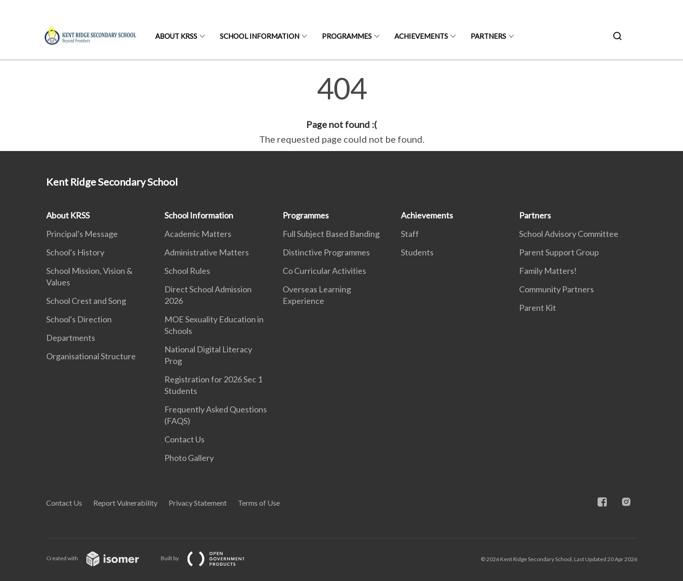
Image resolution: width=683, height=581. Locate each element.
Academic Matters (197, 234)
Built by (210, 558)
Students (417, 252)
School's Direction (79, 319)
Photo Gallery (189, 458)
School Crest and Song (86, 301)
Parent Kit (537, 308)
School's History (75, 252)
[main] (341, 109)
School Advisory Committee (568, 234)
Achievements (421, 36)
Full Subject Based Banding (331, 234)
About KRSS (176, 36)
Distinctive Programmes (326, 252)
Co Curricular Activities (324, 271)
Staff (410, 234)
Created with (100, 558)
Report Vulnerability (125, 502)
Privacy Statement (198, 502)
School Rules (187, 271)
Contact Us (184, 439)
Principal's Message (82, 234)
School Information (259, 36)
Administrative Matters (206, 252)
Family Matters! (548, 271)
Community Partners (556, 289)
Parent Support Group (559, 252)
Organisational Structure (91, 356)
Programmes (347, 36)
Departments (70, 338)
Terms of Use (259, 502)
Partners (488, 36)
